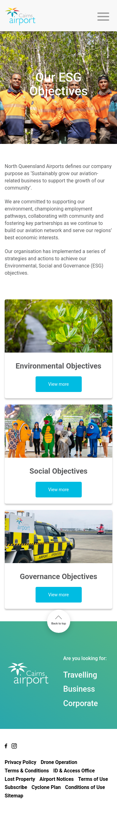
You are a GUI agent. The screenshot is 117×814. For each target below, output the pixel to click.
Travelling (80, 674)
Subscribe (16, 787)
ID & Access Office (74, 771)
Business (79, 689)
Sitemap (14, 796)
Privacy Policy (20, 762)
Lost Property (20, 779)
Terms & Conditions (27, 771)
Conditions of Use (85, 787)
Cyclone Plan (46, 787)
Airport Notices (57, 779)
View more (58, 384)
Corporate (80, 703)
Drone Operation (59, 762)
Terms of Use (93, 779)
